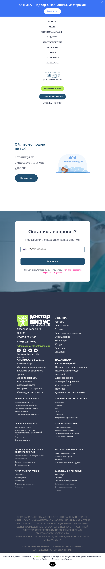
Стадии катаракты (21, 437)
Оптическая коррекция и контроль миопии (29, 456)
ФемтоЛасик (59, 402)
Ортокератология (21, 459)
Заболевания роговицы (68, 471)
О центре (52, 37)
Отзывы (59, 329)
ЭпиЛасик (58, 405)
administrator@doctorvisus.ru (33, 346)
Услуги (52, 22)
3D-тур (58, 344)
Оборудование (62, 337)
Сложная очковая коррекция (25, 462)
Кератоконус (59, 475)
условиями (38, 557)
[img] (19, 350)
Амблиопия (19, 487)
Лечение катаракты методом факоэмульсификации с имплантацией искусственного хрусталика (28, 432)
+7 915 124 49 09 (52, 75)
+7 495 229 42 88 (52, 73)
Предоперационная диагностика (26, 405)
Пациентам (52, 58)
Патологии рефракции (27, 471)
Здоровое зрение (52, 42)
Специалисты (62, 325)
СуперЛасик (59, 414)
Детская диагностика (22, 411)
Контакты (53, 63)
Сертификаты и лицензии (68, 333)
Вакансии (60, 352)
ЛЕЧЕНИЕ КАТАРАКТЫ (26, 423)
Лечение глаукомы (66, 423)
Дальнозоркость (20, 478)
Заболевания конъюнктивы (64, 484)
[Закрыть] (102, 2)
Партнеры (60, 348)
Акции (52, 27)
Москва (47, 103)
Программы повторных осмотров (26, 408)
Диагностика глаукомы (63, 427)
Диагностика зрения (27, 398)
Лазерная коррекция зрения (71, 398)
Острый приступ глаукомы (64, 436)
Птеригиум (58, 478)
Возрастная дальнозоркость (25, 484)
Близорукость (19, 475)
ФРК (56, 408)
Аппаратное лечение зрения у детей (67, 463)
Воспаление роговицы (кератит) (66, 481)
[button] (52, 96)
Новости (52, 47)
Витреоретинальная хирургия (65, 487)
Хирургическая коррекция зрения (66, 418)
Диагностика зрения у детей (65, 453)
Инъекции (58, 490)
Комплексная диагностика (24, 402)
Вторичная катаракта (22, 440)
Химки (58, 103)
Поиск (52, 52)
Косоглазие (59, 460)
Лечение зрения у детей (63, 457)
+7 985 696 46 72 (52, 77)
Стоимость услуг (52, 32)
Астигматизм (19, 481)
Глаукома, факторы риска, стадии (67, 433)
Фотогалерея (61, 340)
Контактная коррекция (22, 465)
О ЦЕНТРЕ (61, 318)
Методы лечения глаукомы (64, 430)
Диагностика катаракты (23, 427)
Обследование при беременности (26, 414)
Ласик (57, 411)
